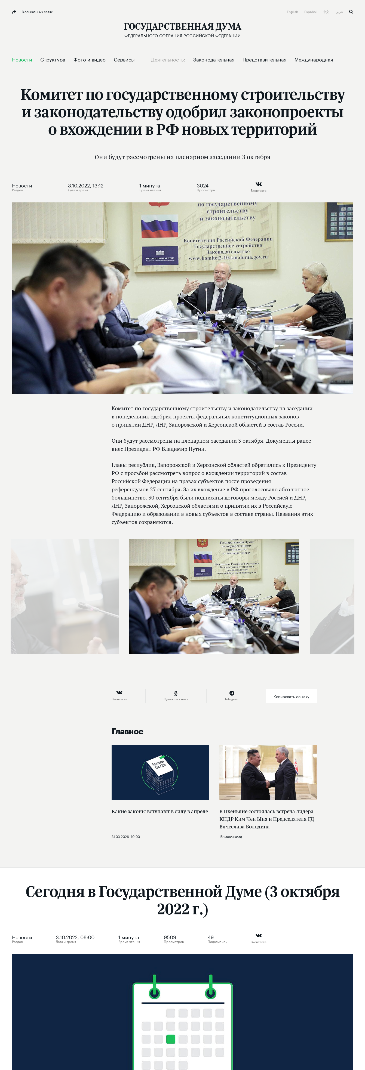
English (293, 11)
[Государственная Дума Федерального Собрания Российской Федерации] (182, 30)
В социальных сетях (37, 11)
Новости (22, 185)
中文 (326, 11)
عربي (340, 11)
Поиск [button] (351, 12)
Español (310, 11)
